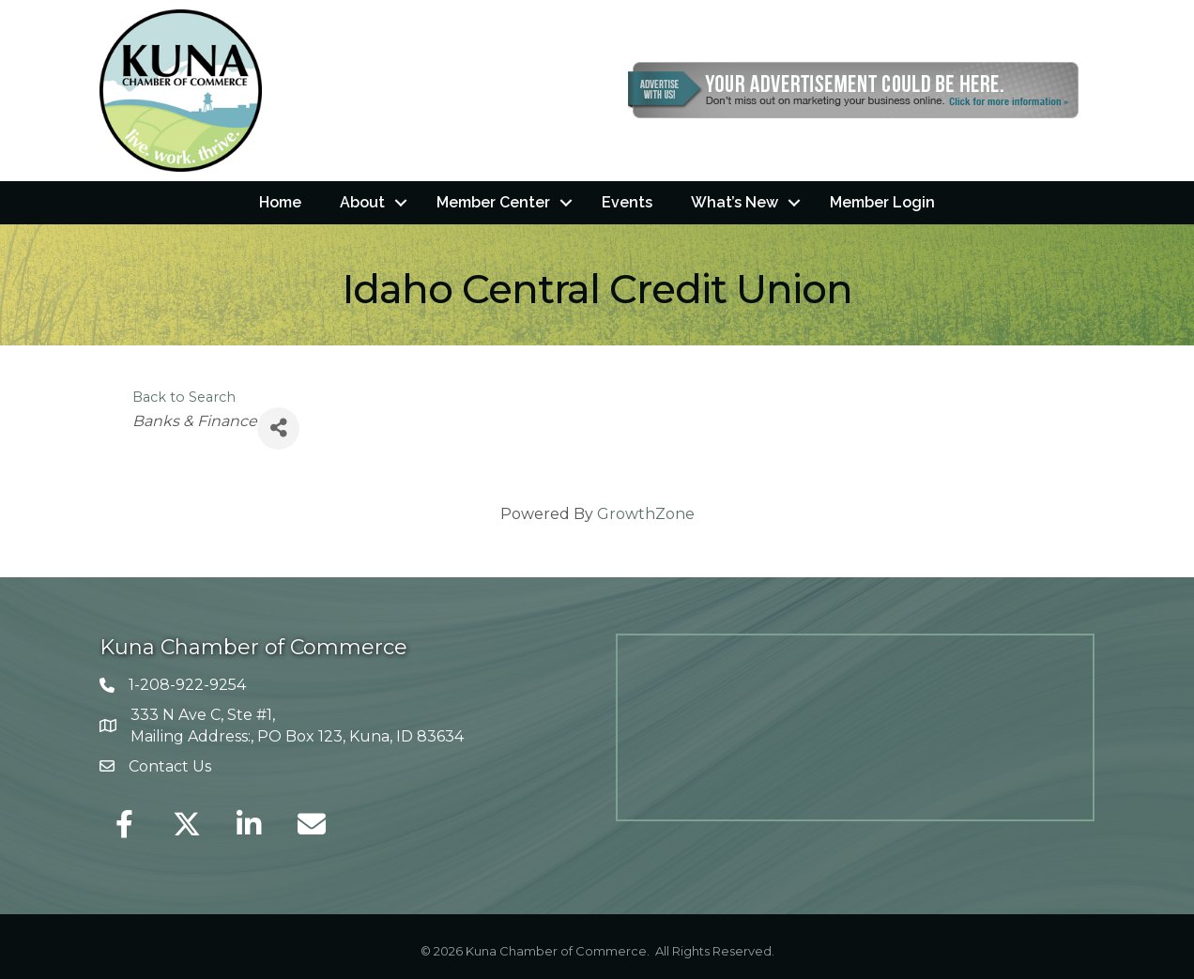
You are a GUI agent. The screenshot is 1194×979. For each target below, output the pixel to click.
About (362, 202)
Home (280, 202)
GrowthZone (646, 513)
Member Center (493, 202)
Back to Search (184, 396)
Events (627, 202)
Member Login (882, 202)
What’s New (734, 202)
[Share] (278, 427)
